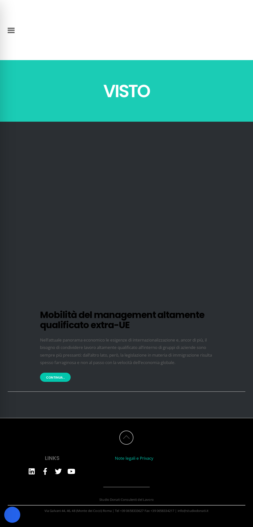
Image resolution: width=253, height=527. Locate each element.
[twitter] (58, 471)
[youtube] (71, 471)
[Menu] (11, 30)
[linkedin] (32, 471)
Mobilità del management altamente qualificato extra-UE (122, 319)
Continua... (55, 378)
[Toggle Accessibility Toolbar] (12, 514)
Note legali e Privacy (134, 458)
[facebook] (45, 471)
